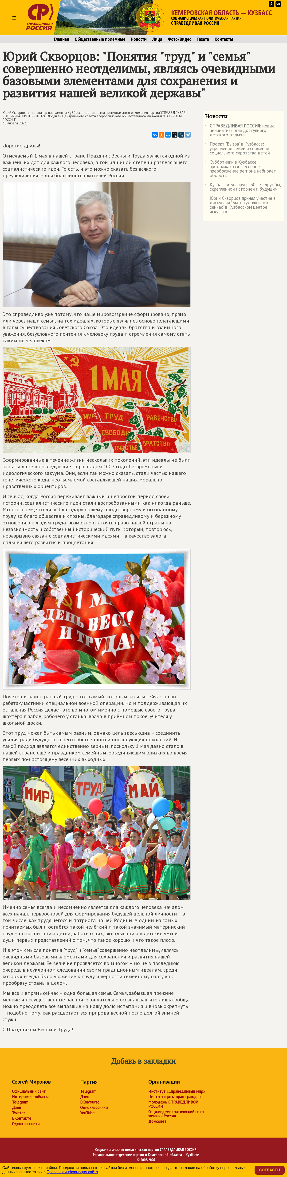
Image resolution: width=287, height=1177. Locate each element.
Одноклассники (25, 1124)
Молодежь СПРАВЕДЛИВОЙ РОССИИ (173, 1104)
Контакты (224, 39)
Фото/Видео (180, 39)
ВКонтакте (21, 1118)
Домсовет (157, 1121)
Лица (157, 39)
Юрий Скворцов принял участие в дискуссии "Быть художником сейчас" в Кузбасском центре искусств (240, 205)
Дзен (16, 1107)
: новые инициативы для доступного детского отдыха (240, 131)
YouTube (87, 1113)
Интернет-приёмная (30, 1097)
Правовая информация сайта (72, 1172)
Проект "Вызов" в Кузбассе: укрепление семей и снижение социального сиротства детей (237, 149)
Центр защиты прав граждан (174, 1097)
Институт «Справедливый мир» (176, 1091)
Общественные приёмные (100, 39)
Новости (139, 39)
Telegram (20, 1102)
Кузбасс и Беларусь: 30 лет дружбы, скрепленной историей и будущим (243, 187)
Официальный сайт (29, 1091)
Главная (61, 39)
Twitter (18, 1113)
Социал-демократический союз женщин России (176, 1114)
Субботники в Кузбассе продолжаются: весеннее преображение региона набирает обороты (240, 169)
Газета (203, 39)
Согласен (269, 1170)
